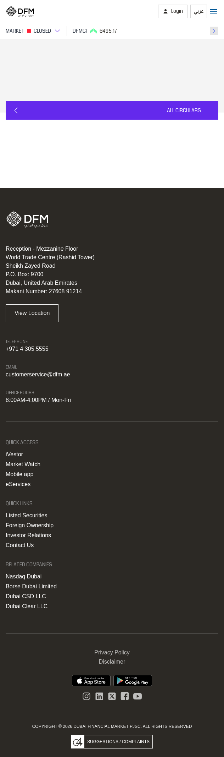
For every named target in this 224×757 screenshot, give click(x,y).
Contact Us (20, 545)
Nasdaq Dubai (23, 576)
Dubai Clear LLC (26, 606)
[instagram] (99, 696)
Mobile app (19, 474)
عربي (199, 11)
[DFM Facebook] (125, 696)
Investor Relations (28, 535)
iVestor (14, 454)
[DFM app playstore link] (132, 680)
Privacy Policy (112, 652)
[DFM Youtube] (137, 696)
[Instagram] (86, 696)
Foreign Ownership (30, 525)
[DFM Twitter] (112, 696)
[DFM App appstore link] (91, 680)
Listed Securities (26, 515)
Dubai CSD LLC (26, 596)
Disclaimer (112, 662)
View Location (32, 313)
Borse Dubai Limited (31, 586)
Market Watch (23, 464)
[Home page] (20, 11)
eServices (18, 484)
